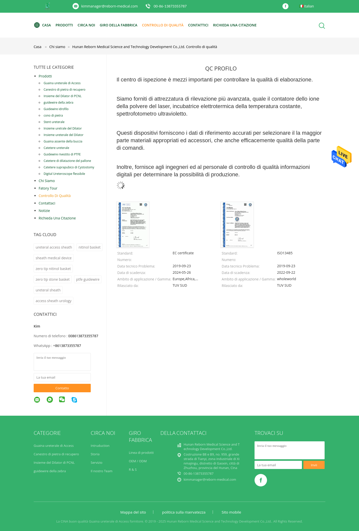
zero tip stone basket (53, 279)
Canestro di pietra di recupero (65, 89)
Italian (309, 6)
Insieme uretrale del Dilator (63, 128)
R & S (133, 469)
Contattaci (47, 203)
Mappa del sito (133, 512)
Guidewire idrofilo (56, 109)
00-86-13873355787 (170, 6)
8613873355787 (68, 345)
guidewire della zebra (58, 102)
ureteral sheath (48, 290)
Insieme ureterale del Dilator (64, 135)
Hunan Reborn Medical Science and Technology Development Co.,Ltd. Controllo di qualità (144, 46)
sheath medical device (54, 258)
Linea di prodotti (141, 452)
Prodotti (64, 25)
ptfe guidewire (87, 279)
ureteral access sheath (54, 247)
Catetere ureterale (56, 148)
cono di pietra (53, 115)
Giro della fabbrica (118, 25)
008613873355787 (83, 335)
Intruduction (100, 445)
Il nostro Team (101, 471)
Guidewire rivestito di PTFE (62, 154)
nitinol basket (89, 247)
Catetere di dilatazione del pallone (67, 161)
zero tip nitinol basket (53, 268)
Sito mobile (231, 512)
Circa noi (86, 25)
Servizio (96, 462)
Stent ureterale (54, 122)
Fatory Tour (48, 188)
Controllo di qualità (162, 25)
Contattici (198, 25)
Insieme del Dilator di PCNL (63, 96)
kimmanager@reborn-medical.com (109, 6)
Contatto (62, 388)
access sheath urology (53, 300)
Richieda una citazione (235, 25)
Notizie (44, 210)
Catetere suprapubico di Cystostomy (69, 167)
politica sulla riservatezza (183, 512)
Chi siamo (47, 180)
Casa (42, 25)
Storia (95, 454)
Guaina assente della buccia (63, 141)
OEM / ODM (138, 461)
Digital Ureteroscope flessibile (64, 174)
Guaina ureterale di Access (62, 83)
